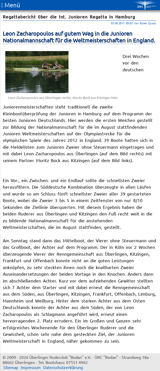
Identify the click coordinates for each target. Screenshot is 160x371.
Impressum (31, 367)
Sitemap (10, 367)
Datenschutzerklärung (63, 367)
